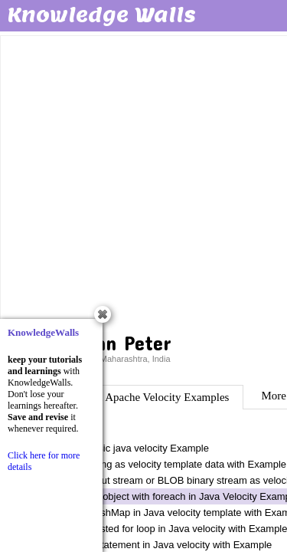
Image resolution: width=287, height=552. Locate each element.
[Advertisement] (143, 182)
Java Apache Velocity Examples (156, 397)
